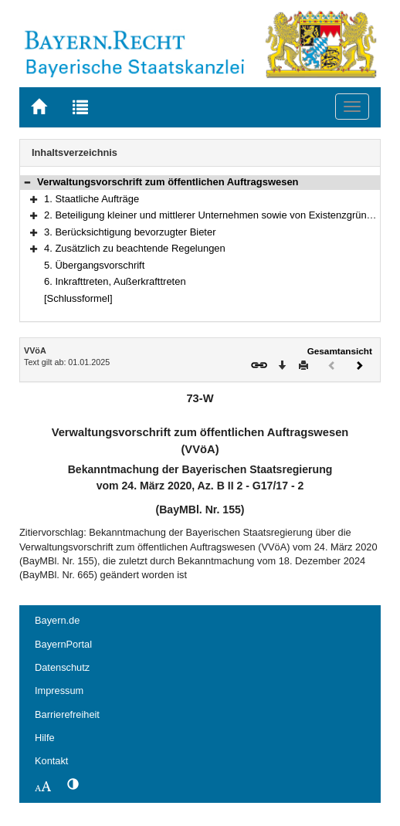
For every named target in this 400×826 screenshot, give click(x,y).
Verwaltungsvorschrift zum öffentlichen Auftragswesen (168, 182)
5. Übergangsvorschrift (94, 265)
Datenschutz (62, 667)
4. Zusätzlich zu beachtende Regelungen (134, 248)
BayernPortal (63, 644)
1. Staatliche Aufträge (91, 199)
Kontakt (51, 761)
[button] (27, 182)
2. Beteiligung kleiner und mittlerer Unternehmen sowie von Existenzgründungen (222, 215)
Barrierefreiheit (67, 714)
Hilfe (45, 737)
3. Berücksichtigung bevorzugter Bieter (129, 232)
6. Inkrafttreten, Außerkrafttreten (115, 281)
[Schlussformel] (78, 298)
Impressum (59, 690)
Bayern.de (57, 620)
